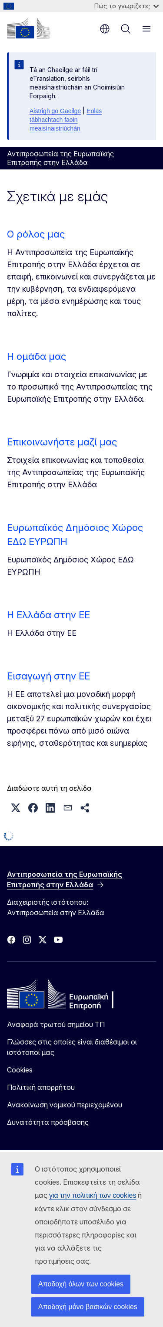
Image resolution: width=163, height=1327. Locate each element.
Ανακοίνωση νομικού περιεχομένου (64, 1104)
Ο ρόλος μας (36, 234)
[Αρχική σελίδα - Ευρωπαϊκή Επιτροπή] (28, 27)
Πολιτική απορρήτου (41, 1087)
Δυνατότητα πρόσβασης (48, 1122)
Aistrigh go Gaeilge (55, 110)
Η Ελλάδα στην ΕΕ (48, 614)
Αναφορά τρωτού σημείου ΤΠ (56, 1024)
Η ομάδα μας (36, 356)
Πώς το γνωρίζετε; (126, 6)
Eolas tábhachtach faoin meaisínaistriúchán (66, 119)
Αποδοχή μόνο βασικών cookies (87, 1306)
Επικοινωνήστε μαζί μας (62, 442)
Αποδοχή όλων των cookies (80, 1284)
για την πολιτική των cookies (92, 1195)
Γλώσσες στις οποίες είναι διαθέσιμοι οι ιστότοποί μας (72, 1047)
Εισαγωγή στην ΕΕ (48, 676)
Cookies (20, 1069)
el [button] (105, 29)
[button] (16, 808)
